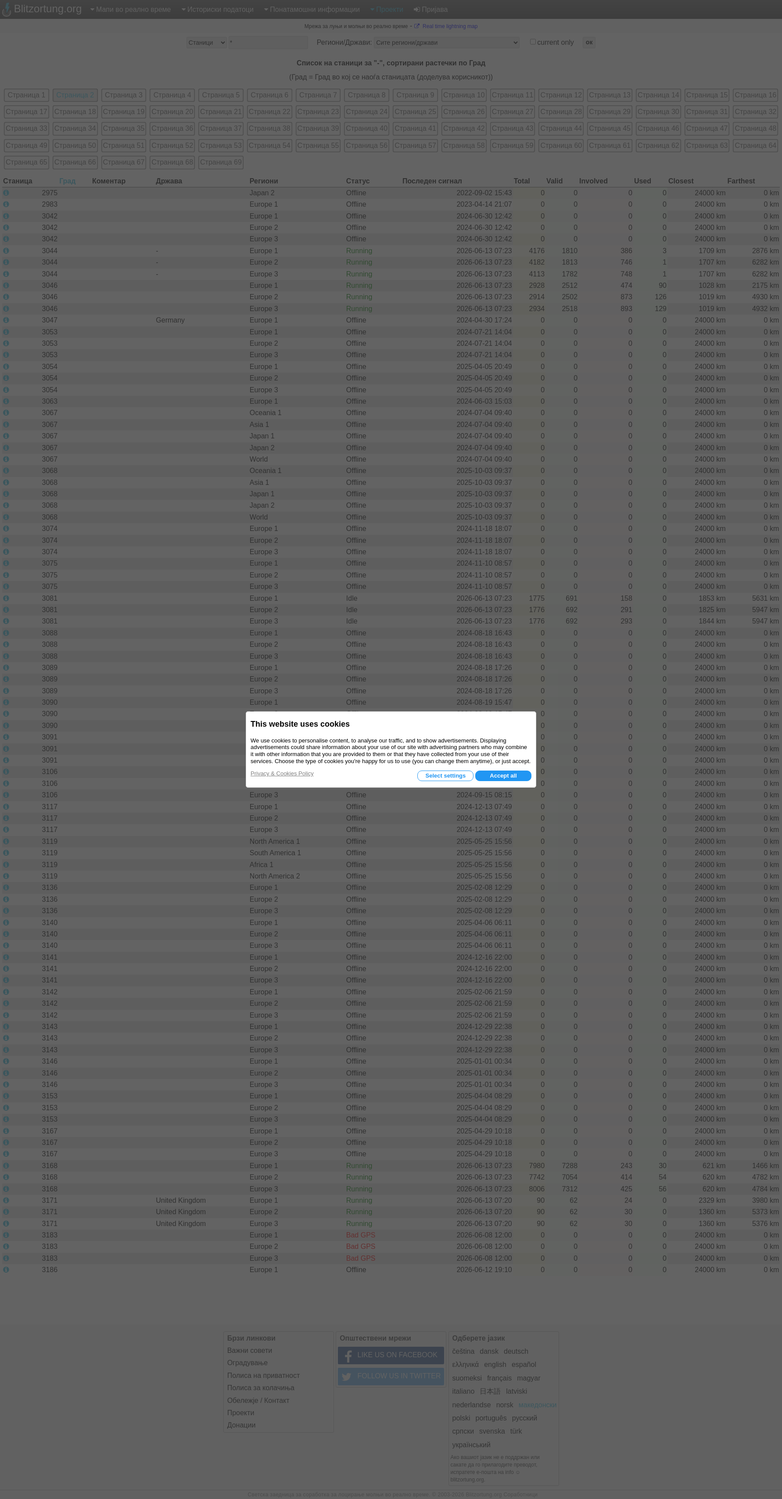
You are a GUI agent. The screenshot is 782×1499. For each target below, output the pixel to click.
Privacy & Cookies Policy (282, 773)
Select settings (445, 775)
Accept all (503, 775)
